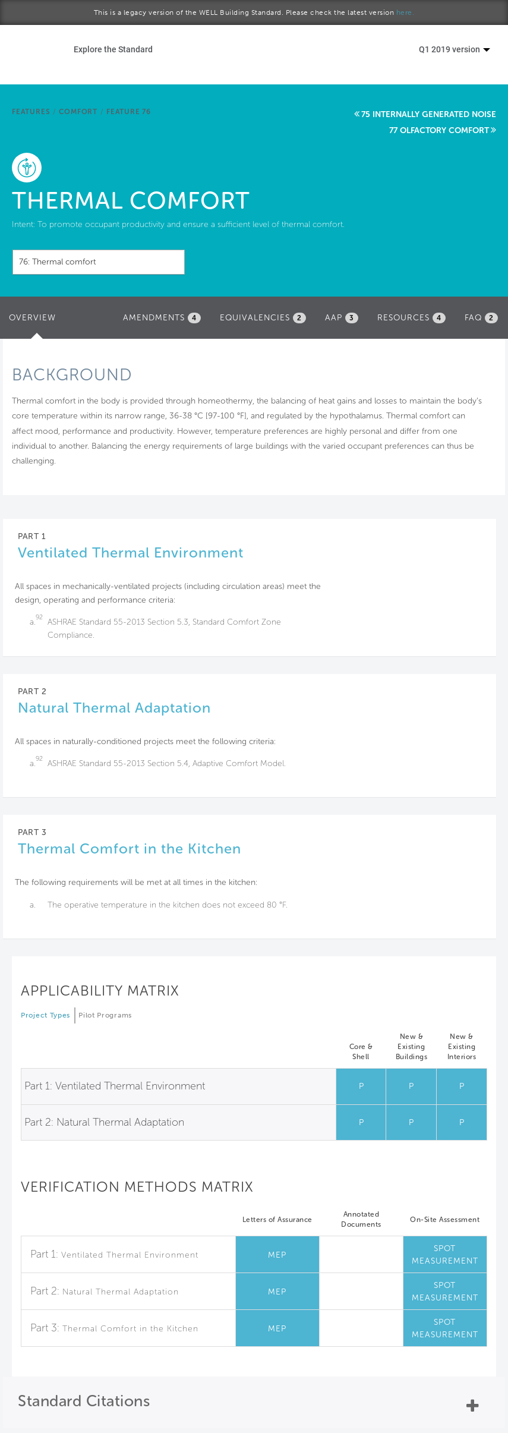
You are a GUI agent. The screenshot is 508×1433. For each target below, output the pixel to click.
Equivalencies (263, 318)
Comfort (78, 112)
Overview (35, 321)
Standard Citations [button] (84, 1401)
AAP (341, 318)
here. (405, 12)
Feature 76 (128, 112)
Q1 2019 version (454, 49)
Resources (411, 318)
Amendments (162, 318)
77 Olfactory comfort (439, 130)
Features (31, 112)
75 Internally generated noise (428, 114)
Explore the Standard (113, 49)
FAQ (481, 318)
